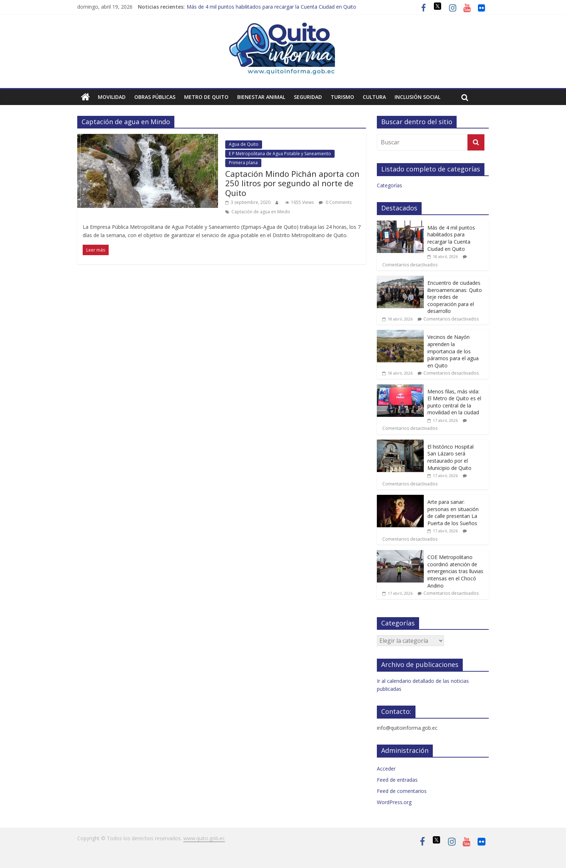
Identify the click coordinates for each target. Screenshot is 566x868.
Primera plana (243, 163)
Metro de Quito (206, 96)
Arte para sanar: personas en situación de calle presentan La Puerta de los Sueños (453, 512)
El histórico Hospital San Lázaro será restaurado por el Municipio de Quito (450, 457)
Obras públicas (154, 96)
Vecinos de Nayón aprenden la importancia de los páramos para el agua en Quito (453, 350)
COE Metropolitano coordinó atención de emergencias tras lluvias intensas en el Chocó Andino (455, 571)
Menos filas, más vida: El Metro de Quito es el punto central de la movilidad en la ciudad (454, 402)
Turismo (342, 96)
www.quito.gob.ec (204, 838)
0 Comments (335, 202)
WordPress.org (394, 802)
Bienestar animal (261, 96)
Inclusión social (417, 96)
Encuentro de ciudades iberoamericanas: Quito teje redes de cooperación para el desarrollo (454, 296)
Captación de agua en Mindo (260, 212)
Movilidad (112, 96)
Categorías (389, 185)
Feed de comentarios (402, 791)
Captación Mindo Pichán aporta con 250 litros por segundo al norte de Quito (292, 183)
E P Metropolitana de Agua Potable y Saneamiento (280, 154)
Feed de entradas (397, 779)
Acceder (386, 768)
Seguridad (308, 96)
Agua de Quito (243, 144)
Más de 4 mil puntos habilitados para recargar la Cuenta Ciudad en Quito (271, 6)
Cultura (374, 96)
